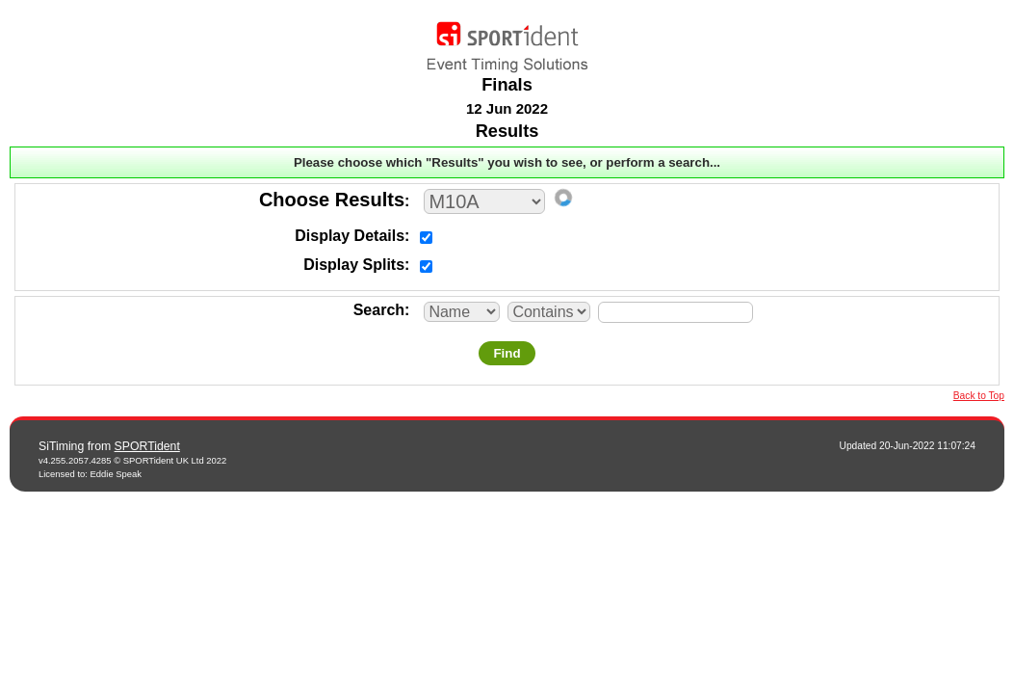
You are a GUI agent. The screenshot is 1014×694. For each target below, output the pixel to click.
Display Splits (353, 264)
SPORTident (147, 446)
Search (378, 310)
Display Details (349, 235)
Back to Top (978, 395)
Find (506, 353)
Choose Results (331, 199)
